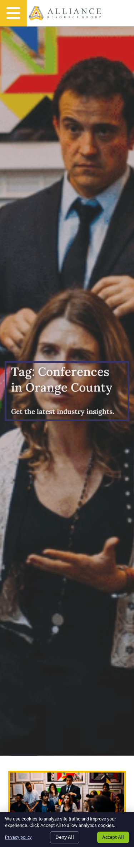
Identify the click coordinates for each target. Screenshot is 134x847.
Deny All (64, 837)
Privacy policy (18, 837)
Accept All (113, 837)
